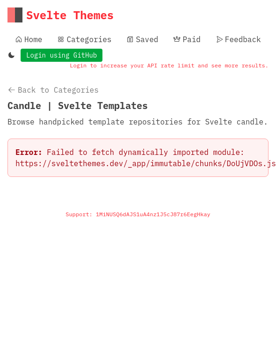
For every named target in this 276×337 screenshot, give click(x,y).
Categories (84, 39)
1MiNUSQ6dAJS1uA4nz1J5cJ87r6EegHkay (153, 214)
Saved (142, 39)
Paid (186, 39)
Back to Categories (53, 90)
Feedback (238, 39)
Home (28, 39)
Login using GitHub (61, 55)
